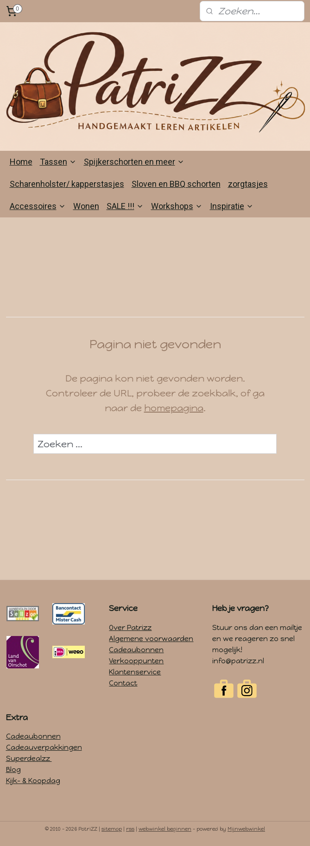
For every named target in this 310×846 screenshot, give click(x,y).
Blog (13, 770)
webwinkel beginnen (165, 829)
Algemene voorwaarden (151, 639)
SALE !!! (125, 206)
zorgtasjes (248, 184)
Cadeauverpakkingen (44, 747)
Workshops (176, 206)
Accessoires (38, 206)
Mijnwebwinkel (246, 829)
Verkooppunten (136, 661)
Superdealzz (29, 758)
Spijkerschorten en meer (134, 162)
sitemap (111, 829)
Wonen (86, 206)
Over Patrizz (130, 628)
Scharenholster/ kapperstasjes (67, 184)
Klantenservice (135, 672)
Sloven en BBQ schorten (176, 184)
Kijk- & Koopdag (33, 781)
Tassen (58, 162)
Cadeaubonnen (136, 650)
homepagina (173, 408)
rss (130, 829)
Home (21, 162)
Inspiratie (231, 206)
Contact (123, 683)
